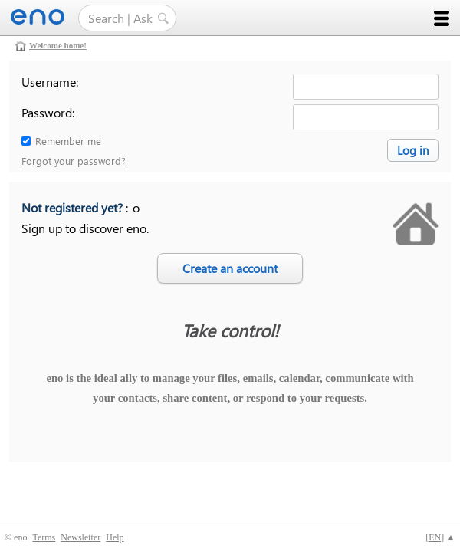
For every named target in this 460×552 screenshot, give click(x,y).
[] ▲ (440, 537)
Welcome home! (58, 45)
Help (114, 537)
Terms (43, 537)
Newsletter (80, 537)
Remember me (68, 140)
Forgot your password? (73, 160)
